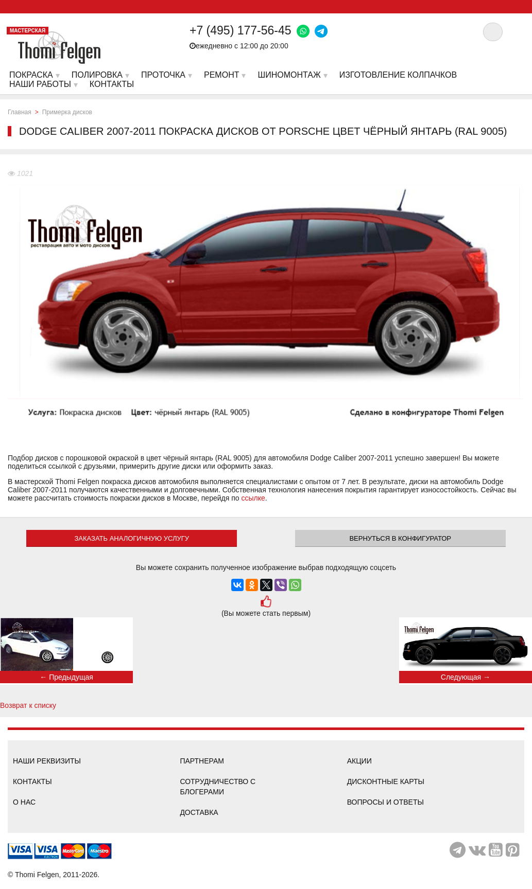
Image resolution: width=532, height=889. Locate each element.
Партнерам (202, 761)
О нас (24, 802)
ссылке (253, 498)
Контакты (32, 781)
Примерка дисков (67, 112)
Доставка (199, 812)
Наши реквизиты (47, 761)
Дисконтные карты (385, 781)
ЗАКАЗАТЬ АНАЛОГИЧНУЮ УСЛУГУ (131, 538)
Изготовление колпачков (398, 74)
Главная (19, 112)
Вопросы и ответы (385, 802)
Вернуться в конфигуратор (400, 538)
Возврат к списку (28, 705)
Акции (359, 761)
